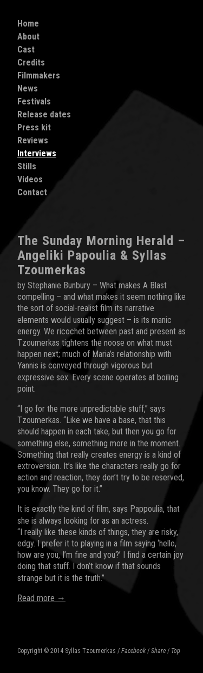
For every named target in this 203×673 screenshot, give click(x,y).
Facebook (133, 651)
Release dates (44, 114)
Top (175, 651)
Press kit (34, 127)
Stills (26, 166)
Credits (31, 62)
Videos (30, 179)
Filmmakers (38, 75)
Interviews (36, 153)
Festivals (34, 101)
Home (28, 23)
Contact (32, 192)
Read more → (41, 598)
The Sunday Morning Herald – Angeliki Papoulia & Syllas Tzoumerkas (101, 255)
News (27, 88)
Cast (26, 49)
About (28, 36)
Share (158, 651)
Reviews (32, 140)
